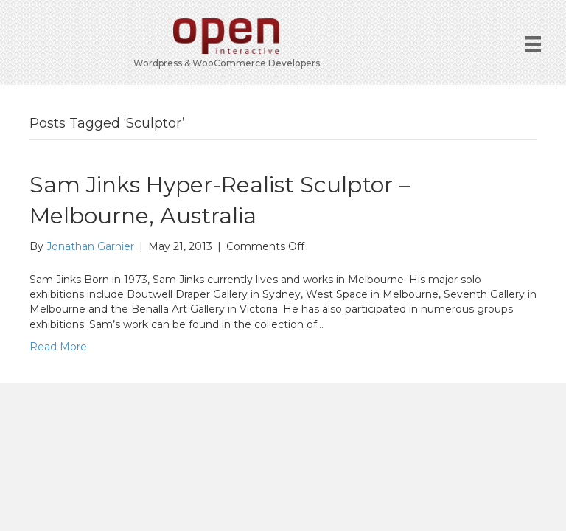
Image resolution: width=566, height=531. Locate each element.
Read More (58, 346)
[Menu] (532, 44)
